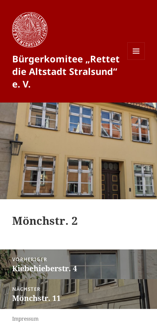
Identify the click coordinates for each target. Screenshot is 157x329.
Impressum (25, 318)
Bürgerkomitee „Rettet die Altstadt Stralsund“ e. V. (66, 71)
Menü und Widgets (136, 59)
